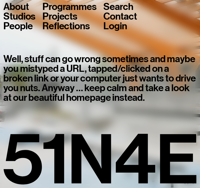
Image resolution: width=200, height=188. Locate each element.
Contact (120, 16)
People (18, 26)
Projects (59, 16)
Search (118, 7)
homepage (88, 97)
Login (115, 26)
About (16, 7)
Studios (19, 16)
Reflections (66, 26)
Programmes (69, 7)
